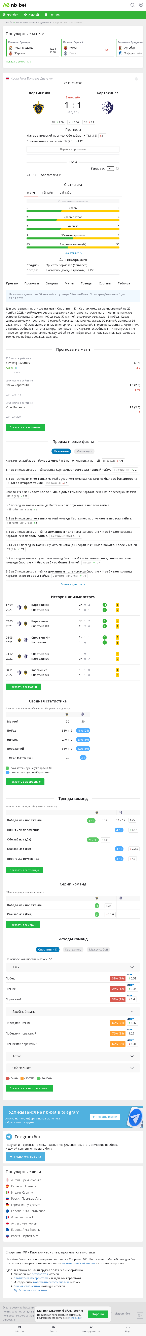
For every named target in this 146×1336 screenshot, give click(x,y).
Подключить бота (25, 1156)
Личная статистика (27, 1286)
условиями (75, 1318)
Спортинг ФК (38, 92)
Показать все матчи (23, 687)
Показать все (73, 253)
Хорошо (98, 1314)
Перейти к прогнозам (73, 149)
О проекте (9, 1319)
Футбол (10, 22)
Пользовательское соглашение (22, 1315)
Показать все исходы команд (29, 1088)
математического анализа (51, 1282)
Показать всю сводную (25, 781)
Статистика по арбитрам (31, 1278)
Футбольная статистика (30, 1290)
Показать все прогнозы (25, 427)
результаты (40, 1274)
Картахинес (107, 92)
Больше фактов (73, 584)
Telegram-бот (119, 1313)
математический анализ (78, 1263)
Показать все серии (23, 925)
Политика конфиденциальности (22, 1311)
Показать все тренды (24, 870)
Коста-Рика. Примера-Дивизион (33, 22)
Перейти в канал (104, 1116)
